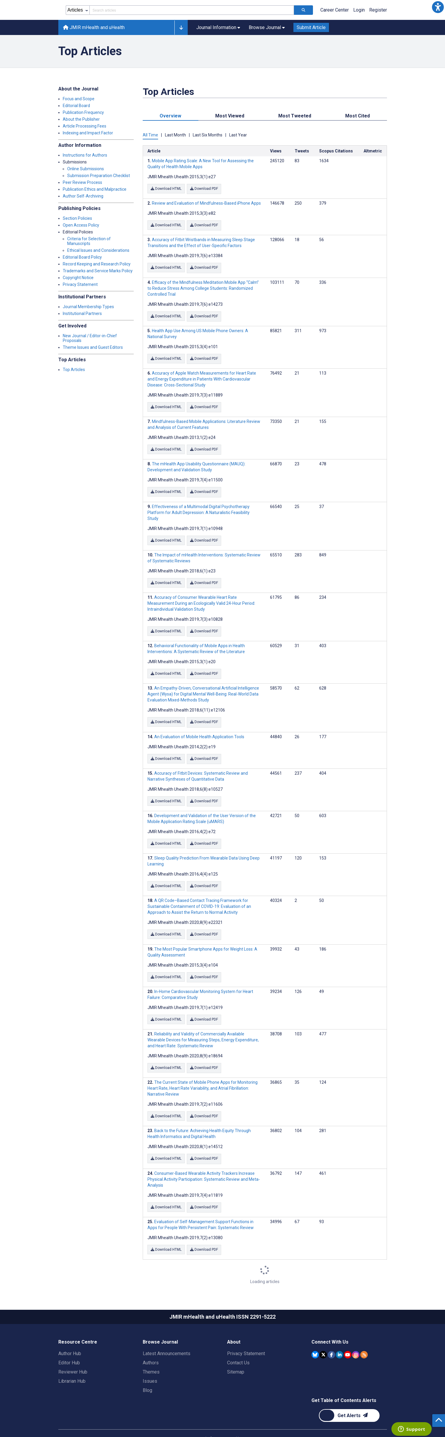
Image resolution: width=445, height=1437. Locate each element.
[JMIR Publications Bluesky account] (315, 1338)
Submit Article (311, 27)
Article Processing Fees (84, 126)
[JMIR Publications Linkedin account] (339, 1338)
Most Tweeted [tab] (294, 116)
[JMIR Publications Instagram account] (355, 1338)
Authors (151, 1346)
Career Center (334, 10)
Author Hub (69, 1337)
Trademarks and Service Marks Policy (98, 270)
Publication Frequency (83, 112)
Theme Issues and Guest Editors (93, 347)
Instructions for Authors (85, 155)
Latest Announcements (166, 1337)
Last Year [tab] (238, 135)
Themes (151, 1355)
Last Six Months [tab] (207, 135)
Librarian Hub (72, 1365)
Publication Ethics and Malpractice (94, 189)
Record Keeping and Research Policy (97, 264)
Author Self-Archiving (83, 196)
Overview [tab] (170, 116)
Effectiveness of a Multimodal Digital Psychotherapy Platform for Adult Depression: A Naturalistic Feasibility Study (198, 507)
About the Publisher (81, 119)
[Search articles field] (191, 10)
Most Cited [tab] (357, 116)
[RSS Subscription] (364, 1338)
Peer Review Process (82, 182)
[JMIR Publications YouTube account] (347, 1338)
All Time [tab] (150, 135)
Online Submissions (85, 168)
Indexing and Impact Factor (88, 133)
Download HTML (166, 189)
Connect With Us (329, 1325)
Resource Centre (77, 1325)
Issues (150, 1365)
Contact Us (238, 1346)
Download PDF (205, 189)
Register (378, 10)
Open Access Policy (81, 225)
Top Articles (74, 369)
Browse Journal (160, 1325)
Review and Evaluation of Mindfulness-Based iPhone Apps (206, 202)
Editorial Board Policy (82, 257)
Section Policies (77, 218)
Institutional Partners (82, 313)
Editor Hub (69, 1346)
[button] (437, 7)
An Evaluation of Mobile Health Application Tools (199, 728)
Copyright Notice (78, 277)
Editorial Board (76, 105)
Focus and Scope (78, 98)
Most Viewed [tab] (229, 116)
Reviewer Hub (72, 1355)
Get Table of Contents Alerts (343, 1384)
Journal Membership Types (88, 306)
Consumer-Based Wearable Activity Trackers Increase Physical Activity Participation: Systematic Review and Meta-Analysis (203, 1164)
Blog (147, 1374)
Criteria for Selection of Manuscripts (89, 241)
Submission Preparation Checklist (98, 175)
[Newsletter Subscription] (349, 1399)
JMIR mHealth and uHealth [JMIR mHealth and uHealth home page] (94, 27)
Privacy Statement (80, 284)
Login (359, 10)
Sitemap (235, 1355)
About (233, 1325)
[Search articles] (303, 10)
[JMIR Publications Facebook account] (331, 1338)
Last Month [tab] (175, 135)
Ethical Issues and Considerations (98, 250)
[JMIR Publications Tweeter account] (323, 1338)
